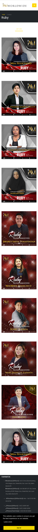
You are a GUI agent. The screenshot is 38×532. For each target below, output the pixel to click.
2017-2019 (19, 29)
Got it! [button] (19, 528)
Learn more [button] (8, 522)
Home (3, 14)
